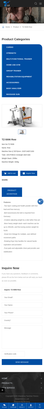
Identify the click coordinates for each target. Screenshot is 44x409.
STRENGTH (11, 53)
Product (16, 27)
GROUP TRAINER (13, 71)
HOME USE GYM (13, 65)
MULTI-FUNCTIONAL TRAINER (19, 59)
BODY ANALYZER (13, 88)
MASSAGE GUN (13, 94)
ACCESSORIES (12, 82)
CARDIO (9, 47)
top (40, 407)
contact (31, 407)
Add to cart (12, 173)
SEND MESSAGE (22, 362)
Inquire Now (30, 173)
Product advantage (12, 192)
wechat (4, 407)
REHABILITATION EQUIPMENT (19, 77)
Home (8, 27)
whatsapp (13, 407)
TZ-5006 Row (27, 27)
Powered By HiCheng (22, 402)
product (22, 407)
